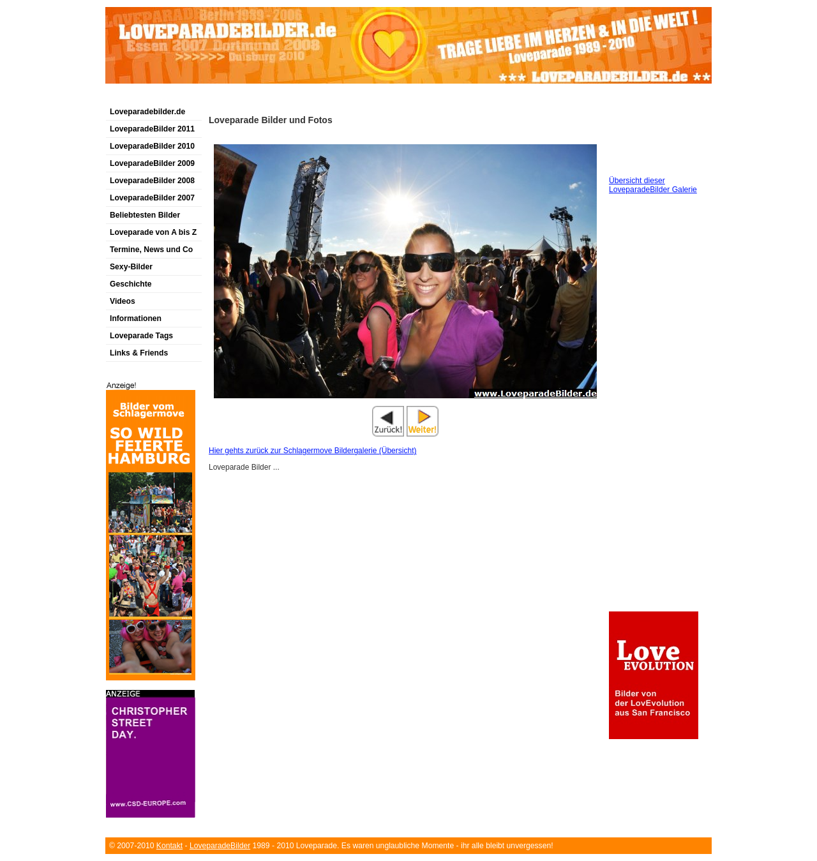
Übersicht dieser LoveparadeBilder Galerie (653, 185)
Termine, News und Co (151, 249)
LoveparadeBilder (220, 845)
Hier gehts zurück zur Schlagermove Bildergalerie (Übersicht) (312, 450)
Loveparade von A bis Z (153, 232)
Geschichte (131, 284)
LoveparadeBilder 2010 (152, 146)
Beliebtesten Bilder (145, 215)
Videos (122, 301)
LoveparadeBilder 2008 (152, 180)
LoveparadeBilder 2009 (152, 163)
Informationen (135, 318)
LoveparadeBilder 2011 (152, 128)
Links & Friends (139, 352)
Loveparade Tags (141, 335)
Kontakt (169, 845)
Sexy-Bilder (131, 266)
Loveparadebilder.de (147, 111)
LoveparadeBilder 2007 (152, 197)
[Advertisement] (254, 98)
